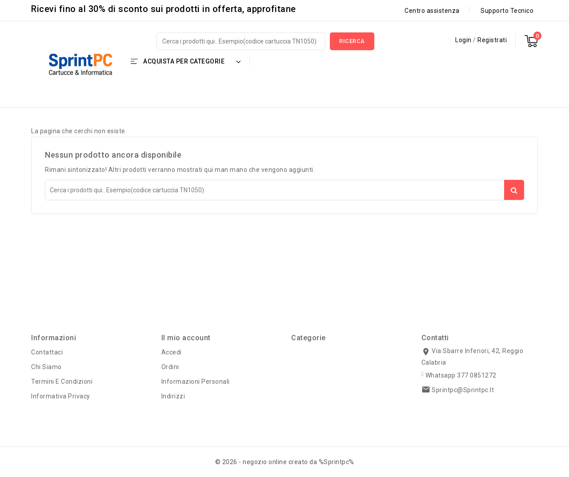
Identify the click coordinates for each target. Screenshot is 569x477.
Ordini (170, 366)
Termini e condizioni (61, 381)
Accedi (171, 352)
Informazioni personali (195, 381)
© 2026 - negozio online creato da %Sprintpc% (284, 461)
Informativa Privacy (60, 396)
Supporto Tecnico (507, 10)
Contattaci (47, 352)
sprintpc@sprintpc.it (463, 390)
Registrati (492, 40)
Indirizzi (173, 396)
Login (464, 40)
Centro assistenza (432, 10)
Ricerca (352, 41)
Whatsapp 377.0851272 (461, 375)
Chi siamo (46, 366)
